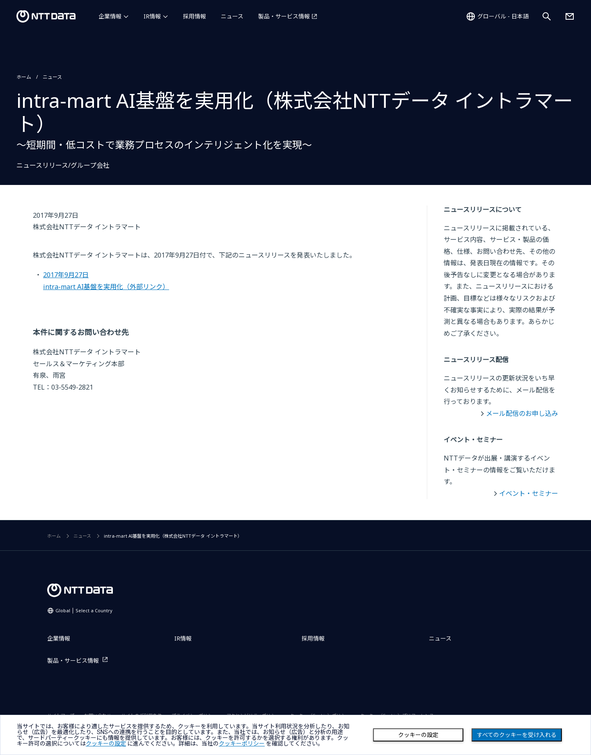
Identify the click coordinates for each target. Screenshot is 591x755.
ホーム (23, 76)
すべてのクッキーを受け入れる (517, 735)
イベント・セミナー (528, 493)
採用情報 (194, 16)
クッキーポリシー (242, 743)
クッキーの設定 (418, 735)
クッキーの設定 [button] (106, 743)
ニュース (232, 16)
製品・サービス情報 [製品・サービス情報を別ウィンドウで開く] (284, 16)
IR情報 (152, 16)
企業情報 (109, 16)
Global (83, 610)
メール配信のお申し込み (522, 413)
